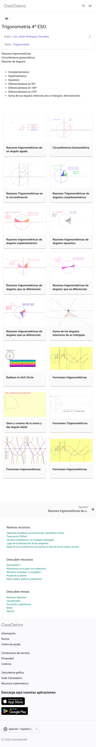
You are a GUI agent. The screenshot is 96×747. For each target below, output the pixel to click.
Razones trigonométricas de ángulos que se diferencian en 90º (24, 289)
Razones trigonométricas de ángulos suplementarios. (24, 241)
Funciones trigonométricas (70, 377)
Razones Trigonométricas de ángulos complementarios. (71, 195)
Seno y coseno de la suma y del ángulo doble (24, 425)
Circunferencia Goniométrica (71, 147)
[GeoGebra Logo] (14, 6)
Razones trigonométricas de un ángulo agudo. (24, 149)
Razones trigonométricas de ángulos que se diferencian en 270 (24, 335)
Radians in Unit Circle (20, 377)
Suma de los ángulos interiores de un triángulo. (69, 333)
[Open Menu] (90, 6)
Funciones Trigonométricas (70, 423)
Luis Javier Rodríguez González (31, 36)
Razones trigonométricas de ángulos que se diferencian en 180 (71, 289)
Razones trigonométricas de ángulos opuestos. (71, 241)
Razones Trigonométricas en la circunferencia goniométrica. (24, 197)
